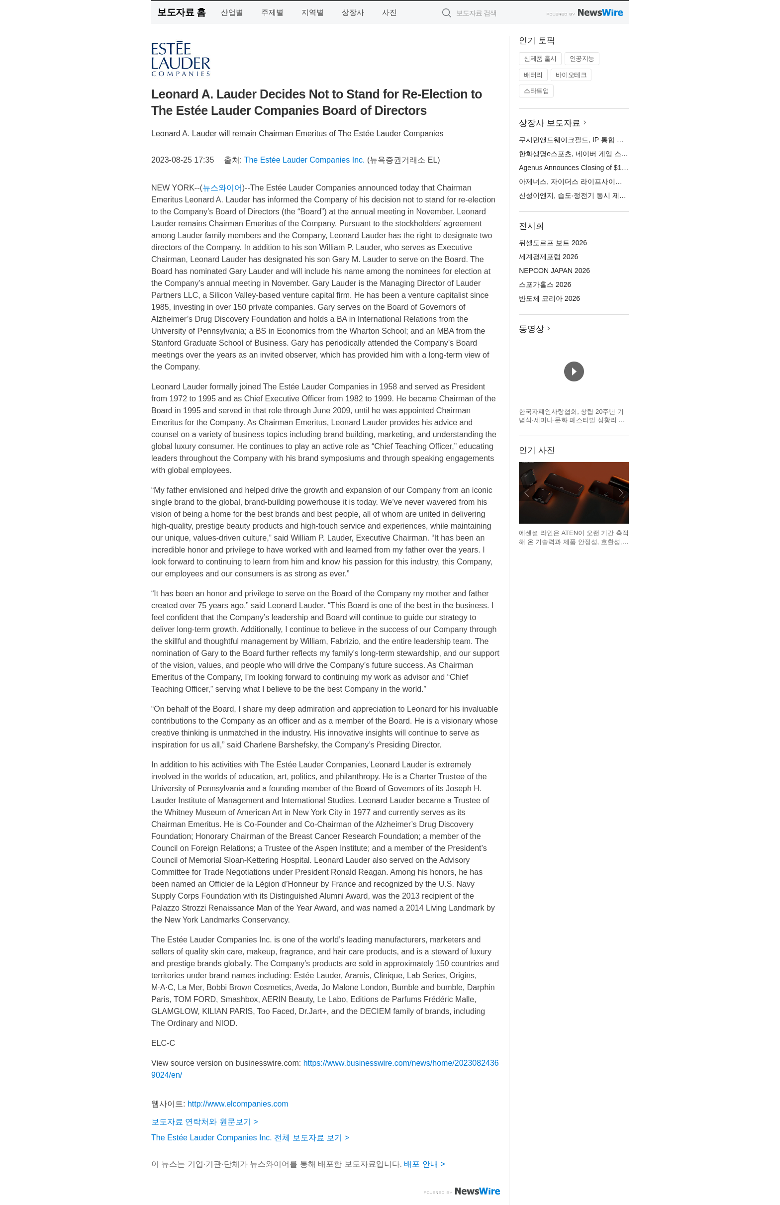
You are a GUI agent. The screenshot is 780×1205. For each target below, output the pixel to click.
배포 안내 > (424, 1164)
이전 (527, 493)
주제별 (272, 12)
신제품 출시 (540, 58)
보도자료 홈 (181, 12)
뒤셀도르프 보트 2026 (553, 243)
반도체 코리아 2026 (549, 298)
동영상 (531, 329)
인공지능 (582, 58)
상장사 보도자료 (550, 123)
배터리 (533, 75)
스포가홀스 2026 (545, 284)
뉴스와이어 (222, 188)
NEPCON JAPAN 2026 (554, 271)
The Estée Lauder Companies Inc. (304, 160)
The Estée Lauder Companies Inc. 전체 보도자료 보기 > (250, 1137)
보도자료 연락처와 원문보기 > (204, 1121)
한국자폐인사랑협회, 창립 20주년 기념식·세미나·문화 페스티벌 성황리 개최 (572, 420)
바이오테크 (571, 75)
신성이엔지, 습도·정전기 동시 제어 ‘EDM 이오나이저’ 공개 (609, 195)
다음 (621, 493)
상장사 (353, 12)
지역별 (312, 12)
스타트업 (536, 90)
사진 (389, 12)
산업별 (232, 12)
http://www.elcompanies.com (238, 1104)
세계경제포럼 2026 (548, 257)
